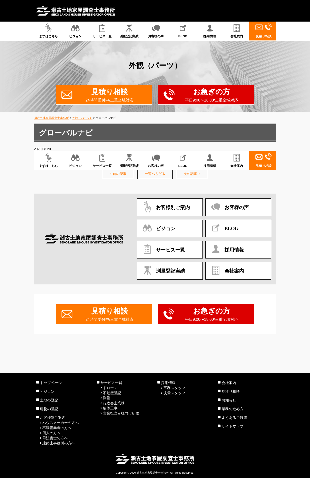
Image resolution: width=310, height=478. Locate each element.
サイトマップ (232, 426)
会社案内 (236, 30)
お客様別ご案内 (52, 417)
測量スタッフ (174, 393)
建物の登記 (49, 409)
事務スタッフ (174, 388)
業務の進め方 (232, 409)
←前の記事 (117, 174)
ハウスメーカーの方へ (60, 423)
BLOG (183, 30)
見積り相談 (263, 30)
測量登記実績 (129, 30)
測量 (106, 398)
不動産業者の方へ (56, 428)
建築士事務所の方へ (58, 443)
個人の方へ (51, 433)
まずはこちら (48, 30)
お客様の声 (155, 30)
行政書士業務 (114, 403)
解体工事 (110, 408)
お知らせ (229, 400)
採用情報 (209, 30)
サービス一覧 (102, 30)
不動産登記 (112, 393)
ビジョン (75, 30)
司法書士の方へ (55, 438)
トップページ (51, 383)
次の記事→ (192, 174)
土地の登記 (49, 400)
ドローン (110, 388)
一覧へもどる (155, 174)
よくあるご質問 (234, 417)
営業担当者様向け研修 (121, 413)
